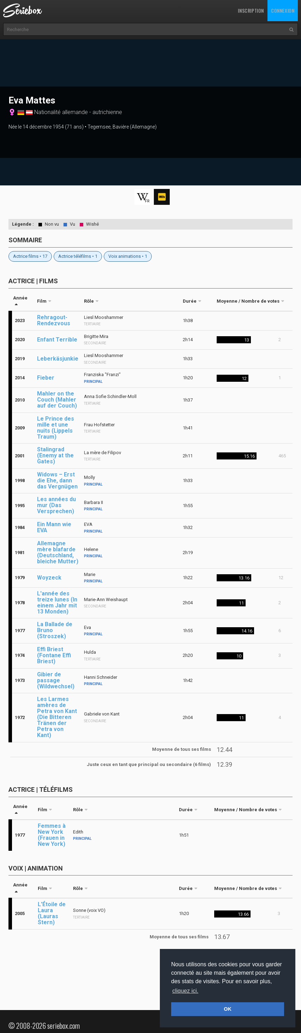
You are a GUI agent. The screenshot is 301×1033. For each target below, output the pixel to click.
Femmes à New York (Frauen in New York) (52, 835)
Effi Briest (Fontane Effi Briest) (54, 655)
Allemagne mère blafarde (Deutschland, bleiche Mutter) (57, 552)
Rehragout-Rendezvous (53, 320)
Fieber (45, 378)
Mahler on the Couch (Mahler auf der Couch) (57, 400)
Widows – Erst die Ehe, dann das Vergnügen (57, 480)
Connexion (282, 10)
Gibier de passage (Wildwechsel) (55, 680)
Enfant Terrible (57, 340)
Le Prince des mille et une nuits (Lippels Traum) (55, 428)
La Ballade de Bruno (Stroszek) (54, 630)
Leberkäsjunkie (57, 359)
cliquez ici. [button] (185, 991)
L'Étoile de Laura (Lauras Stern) (52, 913)
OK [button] (227, 1009)
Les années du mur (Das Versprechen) (56, 505)
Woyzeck (49, 578)
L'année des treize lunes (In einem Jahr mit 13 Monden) (57, 602)
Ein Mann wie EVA (54, 527)
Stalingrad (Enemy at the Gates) (55, 455)
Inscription (251, 10)
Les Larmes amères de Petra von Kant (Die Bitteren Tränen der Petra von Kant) (57, 717)
